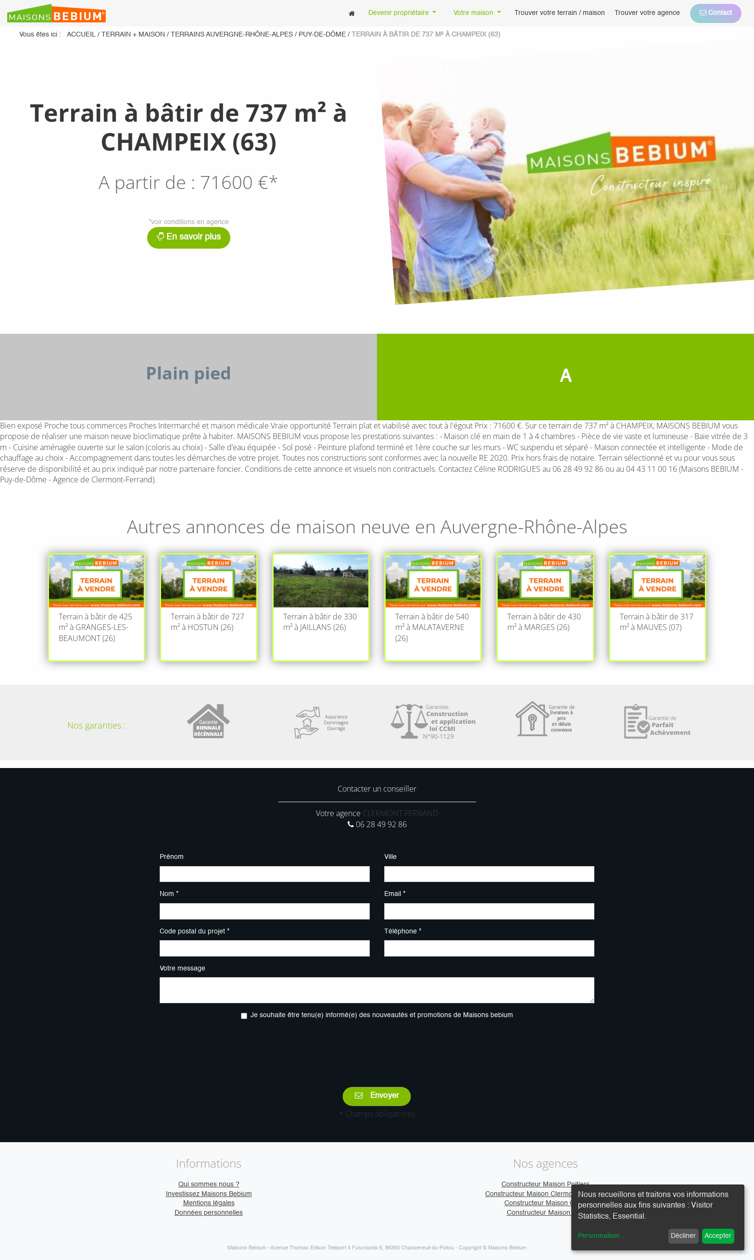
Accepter (717, 1236)
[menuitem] (352, 13)
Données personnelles (209, 1213)
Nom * (169, 894)
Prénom (172, 857)
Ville (390, 857)
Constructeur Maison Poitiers (546, 1184)
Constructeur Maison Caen (545, 1203)
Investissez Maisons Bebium (209, 1194)
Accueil (81, 34)
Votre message (182, 968)
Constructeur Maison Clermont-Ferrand (545, 1194)
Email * (394, 894)
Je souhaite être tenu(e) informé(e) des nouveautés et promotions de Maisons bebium (382, 1015)
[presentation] (377, 1046)
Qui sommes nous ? (208, 1184)
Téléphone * (402, 931)
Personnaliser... (601, 1236)
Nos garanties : (96, 725)
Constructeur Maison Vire (545, 1213)
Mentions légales (209, 1203)
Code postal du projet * (194, 931)
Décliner (683, 1236)
